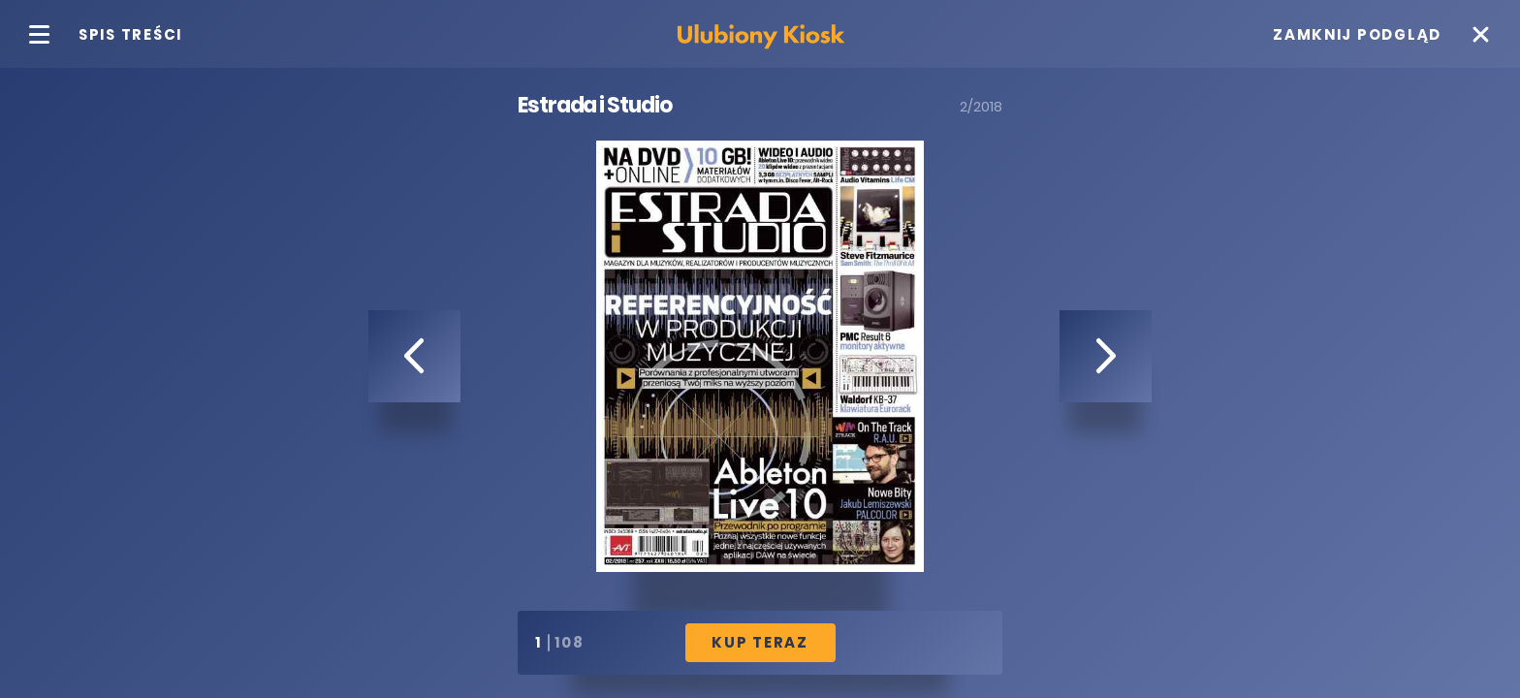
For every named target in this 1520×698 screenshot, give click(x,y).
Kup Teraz (760, 642)
